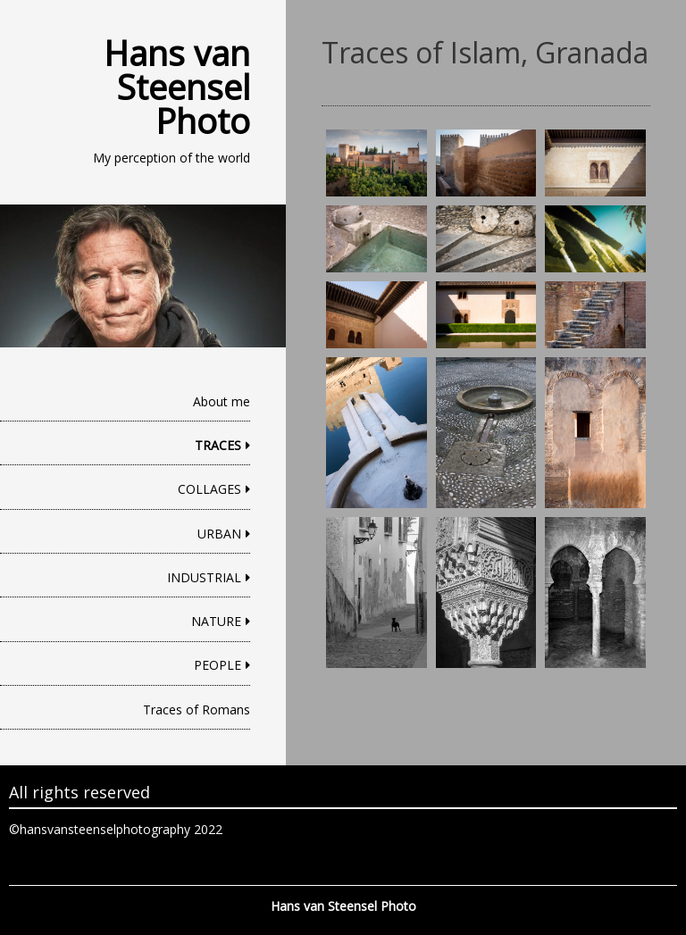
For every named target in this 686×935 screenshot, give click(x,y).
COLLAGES (209, 488)
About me (221, 401)
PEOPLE (217, 664)
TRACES (218, 445)
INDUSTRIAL (204, 577)
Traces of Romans (196, 709)
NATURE (216, 621)
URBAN (219, 533)
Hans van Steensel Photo (177, 86)
